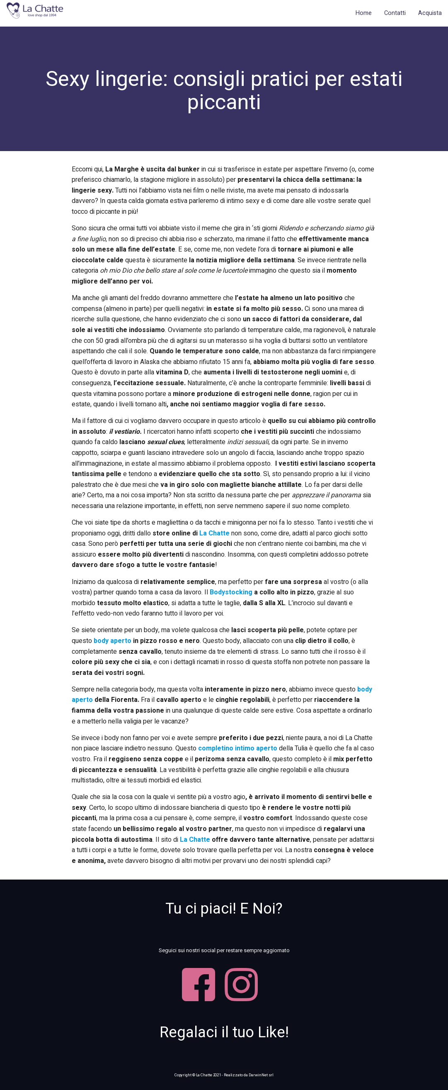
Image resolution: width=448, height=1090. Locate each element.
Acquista (430, 13)
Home (364, 13)
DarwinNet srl (261, 1075)
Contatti (395, 13)
